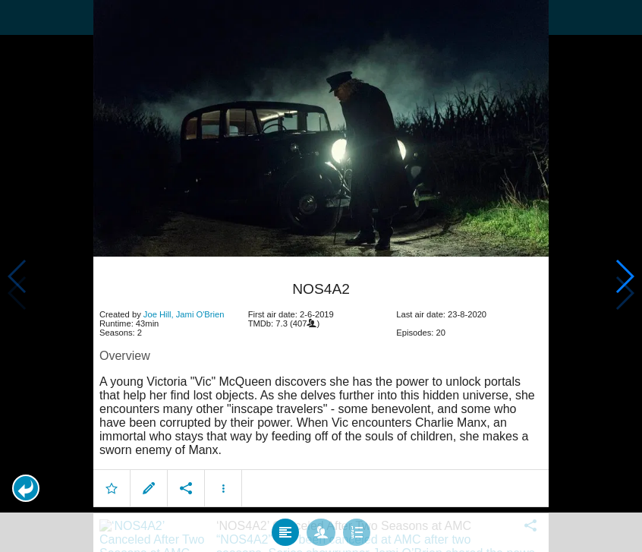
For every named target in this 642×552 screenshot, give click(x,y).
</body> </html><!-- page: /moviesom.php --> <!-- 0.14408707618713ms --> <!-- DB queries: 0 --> (321, 276)
